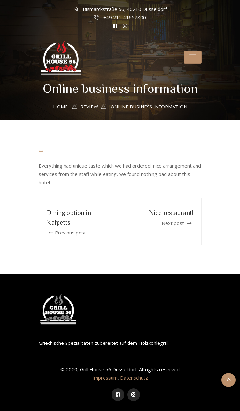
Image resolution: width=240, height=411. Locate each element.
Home (60, 106)
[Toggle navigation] (193, 57)
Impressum (105, 378)
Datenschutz (134, 378)
